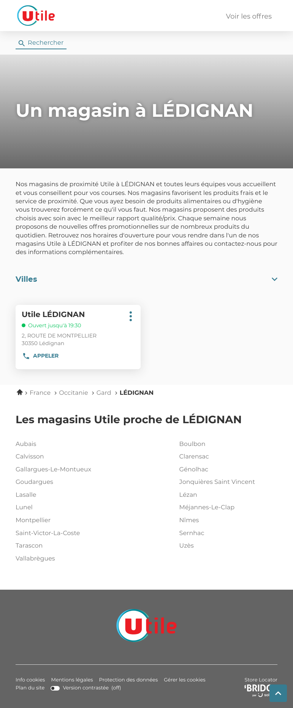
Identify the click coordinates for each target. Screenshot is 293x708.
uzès (226, 546)
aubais (63, 444)
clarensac (226, 457)
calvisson (63, 457)
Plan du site (30, 688)
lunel (63, 508)
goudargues (63, 482)
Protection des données (128, 680)
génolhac (226, 470)
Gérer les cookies (184, 680)
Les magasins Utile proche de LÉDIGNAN (129, 420)
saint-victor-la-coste (63, 534)
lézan (226, 495)
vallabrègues (63, 559)
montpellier (63, 521)
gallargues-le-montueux (63, 470)
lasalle (63, 495)
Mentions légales (72, 680)
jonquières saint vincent (226, 482)
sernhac (226, 534)
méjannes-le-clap (226, 508)
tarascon (63, 546)
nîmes (226, 521)
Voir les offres (249, 16)
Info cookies (30, 680)
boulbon (226, 444)
